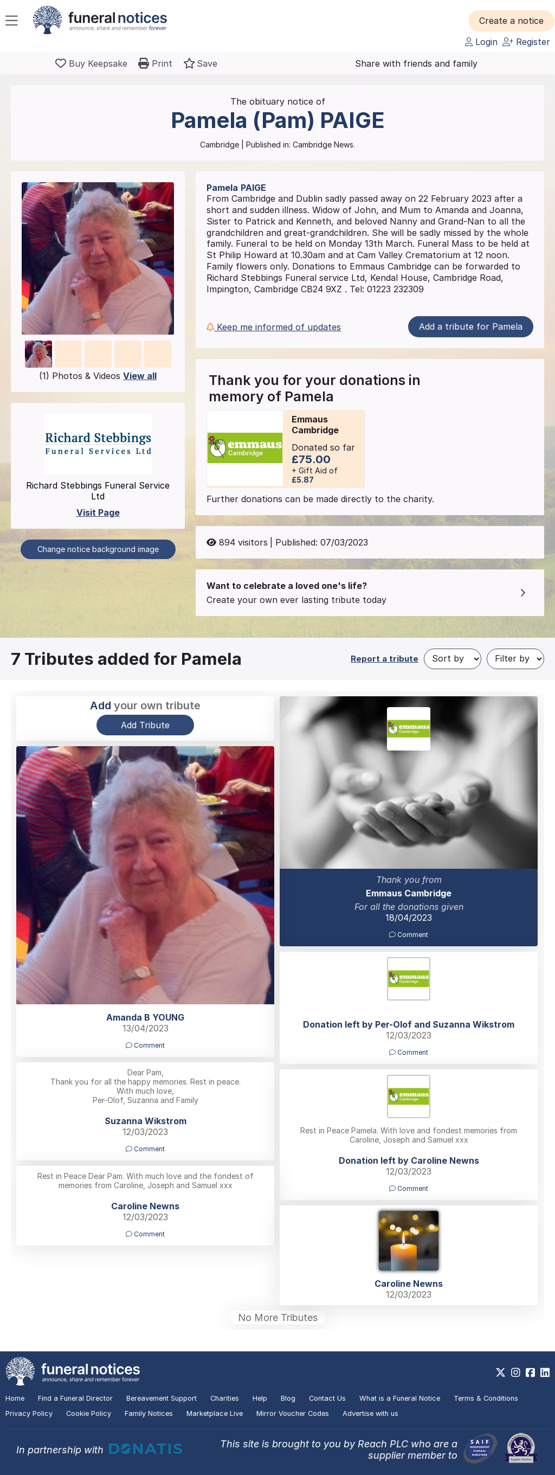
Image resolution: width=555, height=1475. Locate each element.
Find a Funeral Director (75, 1398)
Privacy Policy (29, 1413)
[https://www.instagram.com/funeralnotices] (515, 1372)
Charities (224, 1398)
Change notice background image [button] (98, 549)
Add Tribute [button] (145, 725)
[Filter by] (515, 659)
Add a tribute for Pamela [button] (470, 326)
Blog (288, 1398)
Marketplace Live (214, 1413)
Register (526, 41)
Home (14, 1398)
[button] (511, 20)
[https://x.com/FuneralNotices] (500, 1372)
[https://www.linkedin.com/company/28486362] (545, 1372)
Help (260, 1398)
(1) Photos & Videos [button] (98, 375)
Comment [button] (408, 935)
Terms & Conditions (486, 1398)
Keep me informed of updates (273, 327)
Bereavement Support (161, 1398)
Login (481, 41)
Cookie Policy (88, 1413)
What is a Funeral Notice (399, 1398)
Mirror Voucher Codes (292, 1413)
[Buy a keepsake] (91, 63)
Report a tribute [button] (384, 658)
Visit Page (98, 512)
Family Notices (149, 1413)
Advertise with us (370, 1413)
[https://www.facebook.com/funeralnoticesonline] (530, 1372)
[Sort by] (452, 659)
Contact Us (327, 1398)
